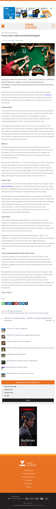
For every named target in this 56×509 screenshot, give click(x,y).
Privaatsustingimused (28, 473)
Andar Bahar (11, 313)
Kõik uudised (5, 32)
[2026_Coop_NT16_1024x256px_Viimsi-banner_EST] (28, 13)
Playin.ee (48, 95)
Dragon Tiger (24, 313)
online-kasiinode (7, 186)
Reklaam (28, 487)
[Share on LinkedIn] (23, 303)
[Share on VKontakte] (19, 303)
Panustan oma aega (10, 386)
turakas (46, 313)
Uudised (28, 503)
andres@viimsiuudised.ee (16, 498)
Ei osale (7, 395)
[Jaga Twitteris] (9, 303)
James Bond (31, 313)
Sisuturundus (14, 32)
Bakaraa (17, 313)
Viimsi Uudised (28, 26)
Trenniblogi (28, 480)
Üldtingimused (28, 470)
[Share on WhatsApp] (3, 303)
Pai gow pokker (39, 313)
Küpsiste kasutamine (28, 477)
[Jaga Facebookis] (6, 303)
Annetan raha (9, 392)
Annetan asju (9, 389)
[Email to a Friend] (13, 303)
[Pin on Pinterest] (16, 303)
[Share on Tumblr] (26, 303)
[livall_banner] (28, 426)
